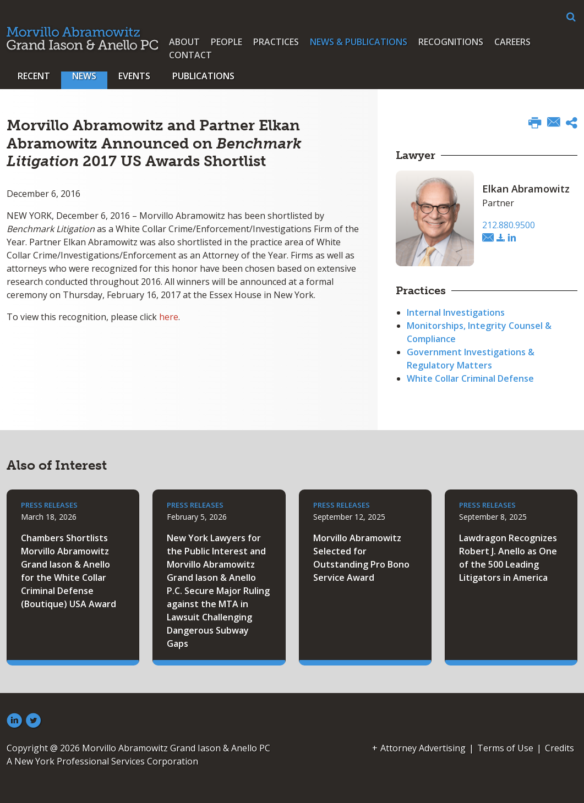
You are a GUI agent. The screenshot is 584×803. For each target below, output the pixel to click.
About (184, 42)
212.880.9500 (508, 225)
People (226, 42)
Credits (559, 748)
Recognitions (450, 42)
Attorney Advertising (423, 748)
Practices (276, 42)
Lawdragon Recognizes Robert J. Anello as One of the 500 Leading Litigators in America (508, 558)
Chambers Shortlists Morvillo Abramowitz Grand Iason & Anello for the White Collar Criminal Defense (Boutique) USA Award (68, 571)
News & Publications (358, 42)
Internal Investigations (456, 312)
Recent (34, 76)
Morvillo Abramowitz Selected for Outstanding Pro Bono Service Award (361, 558)
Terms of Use (505, 748)
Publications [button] (203, 76)
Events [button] (134, 76)
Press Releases (49, 505)
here (168, 317)
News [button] (84, 76)
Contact (190, 55)
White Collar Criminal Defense (470, 378)
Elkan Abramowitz (526, 188)
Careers (512, 42)
